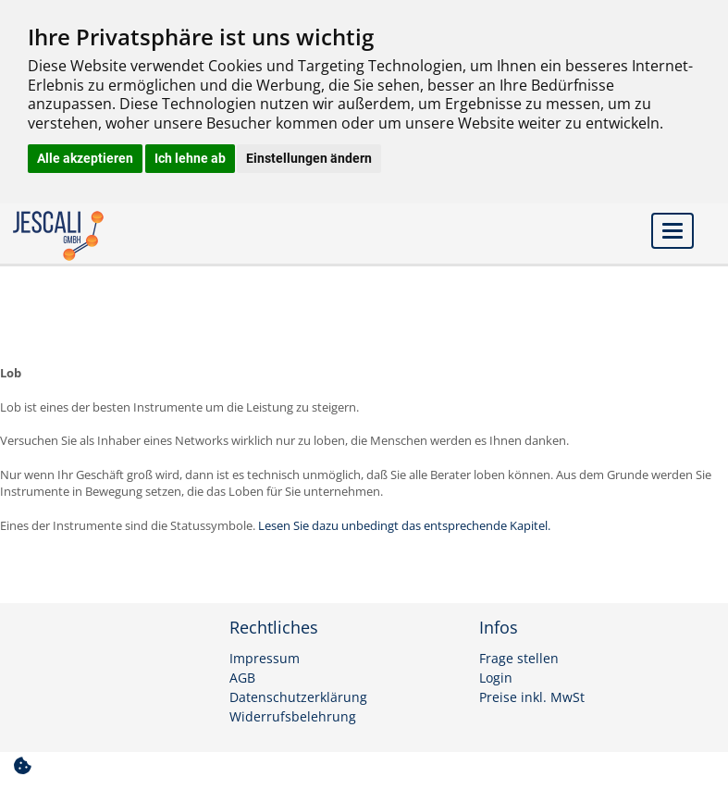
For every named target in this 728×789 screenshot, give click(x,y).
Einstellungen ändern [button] (309, 158)
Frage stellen (519, 658)
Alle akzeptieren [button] (85, 158)
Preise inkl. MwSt (532, 697)
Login (495, 678)
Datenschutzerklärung (298, 697)
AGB (242, 678)
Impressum (264, 658)
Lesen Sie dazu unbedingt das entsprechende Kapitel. (404, 525)
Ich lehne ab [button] (190, 158)
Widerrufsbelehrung (292, 717)
